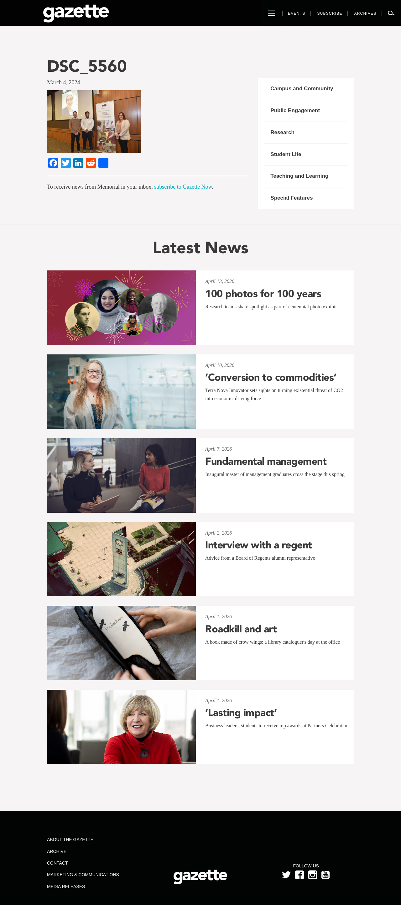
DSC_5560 (87, 66)
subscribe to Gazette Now (183, 187)
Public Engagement (295, 110)
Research (282, 132)
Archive (56, 851)
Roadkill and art (241, 629)
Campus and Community (301, 89)
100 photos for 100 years (263, 293)
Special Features (291, 198)
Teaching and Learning (299, 176)
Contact (57, 863)
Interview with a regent (258, 545)
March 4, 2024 (63, 82)
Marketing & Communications (83, 874)
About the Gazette (70, 839)
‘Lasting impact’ (241, 712)
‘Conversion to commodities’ (270, 377)
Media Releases (66, 886)
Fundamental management (265, 461)
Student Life (285, 154)
